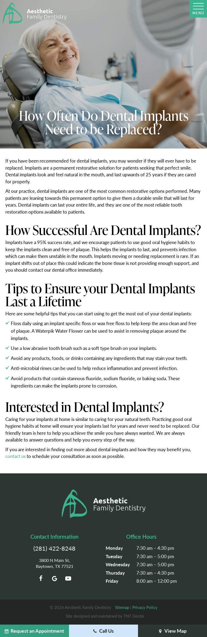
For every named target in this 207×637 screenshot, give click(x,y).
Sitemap (122, 607)
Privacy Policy (144, 607)
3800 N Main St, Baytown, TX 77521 (54, 563)
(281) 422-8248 (54, 548)
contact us (15, 456)
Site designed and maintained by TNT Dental (105, 616)
